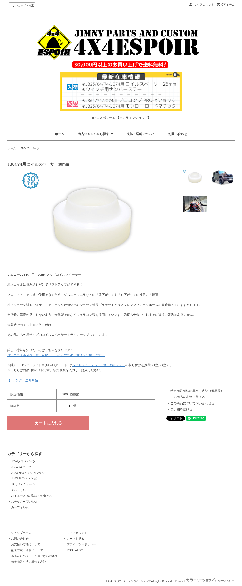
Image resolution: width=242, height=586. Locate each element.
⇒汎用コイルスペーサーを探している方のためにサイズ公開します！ (56, 355)
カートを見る (75, 538)
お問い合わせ (177, 134)
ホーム (59, 134)
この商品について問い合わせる (192, 403)
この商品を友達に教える (187, 397)
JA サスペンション (23, 484)
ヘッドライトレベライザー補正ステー (98, 365)
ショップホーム (21, 533)
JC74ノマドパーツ (23, 461)
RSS (70, 550)
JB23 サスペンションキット (29, 473)
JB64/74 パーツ (30, 148)
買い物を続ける (181, 409)
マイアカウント (204, 4)
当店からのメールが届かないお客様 (34, 556)
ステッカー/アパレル (24, 501)
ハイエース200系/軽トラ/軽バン (32, 496)
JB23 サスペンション (25, 478)
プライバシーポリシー (81, 544)
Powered (205, 581)
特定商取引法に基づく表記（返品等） (197, 391)
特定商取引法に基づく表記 (28, 562)
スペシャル (18, 490)
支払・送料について (141, 134)
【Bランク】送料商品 (22, 380)
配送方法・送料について (27, 550)
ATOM (79, 550)
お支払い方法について (25, 544)
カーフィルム (20, 507)
